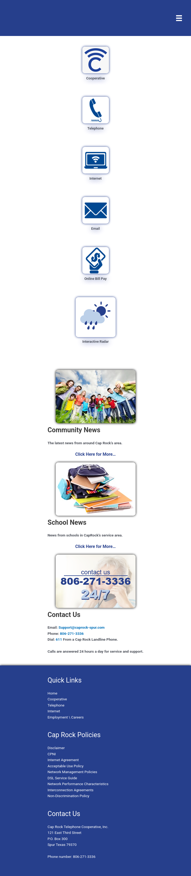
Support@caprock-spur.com (81, 627)
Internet (54, 711)
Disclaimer (56, 748)
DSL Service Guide (62, 778)
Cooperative (57, 699)
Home (53, 693)
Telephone (56, 705)
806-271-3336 (72, 633)
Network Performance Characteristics (78, 784)
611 (59, 639)
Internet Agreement (63, 760)
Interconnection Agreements (71, 790)
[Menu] (179, 18)
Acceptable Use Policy (66, 766)
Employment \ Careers (66, 717)
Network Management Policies (72, 772)
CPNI (52, 754)
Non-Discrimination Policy (69, 796)
